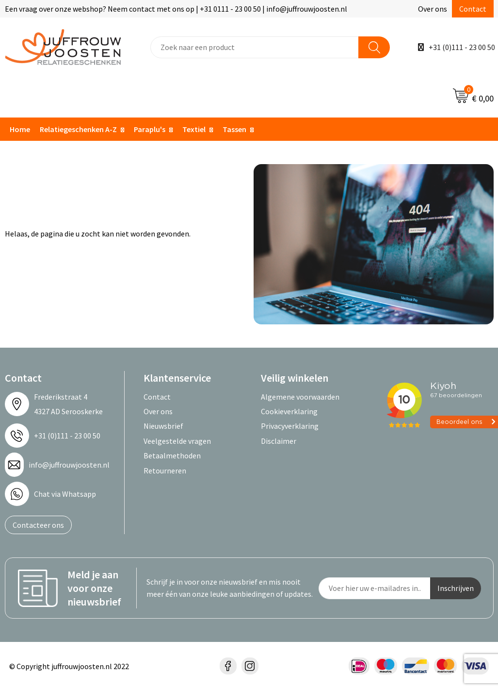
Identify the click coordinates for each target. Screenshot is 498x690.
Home (20, 129)
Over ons (432, 9)
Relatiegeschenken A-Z (78, 129)
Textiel (194, 129)
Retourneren (165, 470)
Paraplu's (149, 129)
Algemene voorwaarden (300, 397)
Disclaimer (278, 441)
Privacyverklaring (290, 426)
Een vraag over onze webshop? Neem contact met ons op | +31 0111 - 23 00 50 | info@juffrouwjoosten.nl (176, 9)
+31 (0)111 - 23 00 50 (462, 47)
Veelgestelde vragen (177, 441)
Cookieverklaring (289, 411)
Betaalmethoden (172, 455)
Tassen (234, 129)
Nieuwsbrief (163, 426)
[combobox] (254, 47)
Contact (472, 9)
